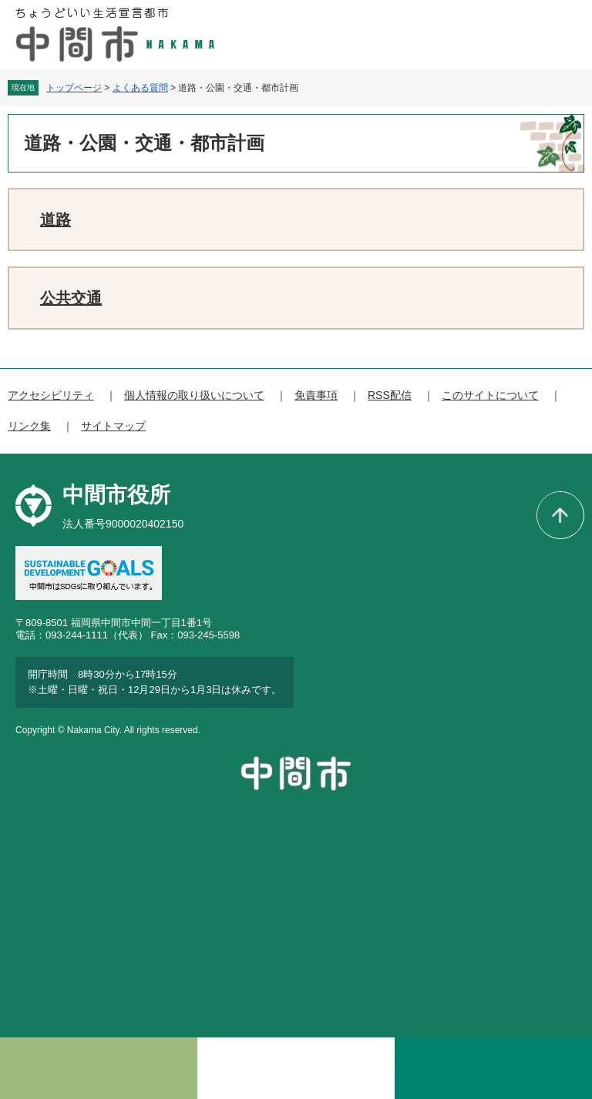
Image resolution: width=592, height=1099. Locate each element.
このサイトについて (490, 395)
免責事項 (316, 395)
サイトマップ (113, 426)
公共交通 (71, 298)
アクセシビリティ (51, 395)
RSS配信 (390, 395)
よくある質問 (140, 87)
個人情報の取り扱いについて (194, 395)
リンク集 (29, 426)
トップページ (74, 87)
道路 (55, 219)
